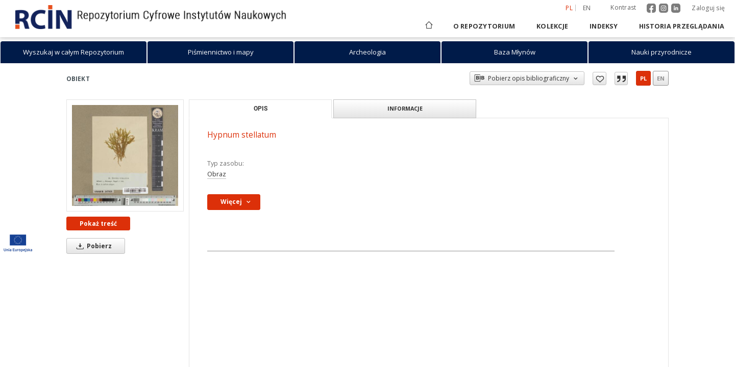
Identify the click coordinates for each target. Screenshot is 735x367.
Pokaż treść (98, 223)
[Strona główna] (428, 26)
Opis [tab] (260, 108)
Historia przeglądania (681, 26)
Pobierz (92, 246)
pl (643, 78)
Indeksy (604, 26)
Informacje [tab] (405, 108)
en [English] (587, 8)
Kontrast (623, 7)
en (661, 78)
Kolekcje (552, 26)
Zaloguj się (708, 8)
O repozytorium (484, 26)
